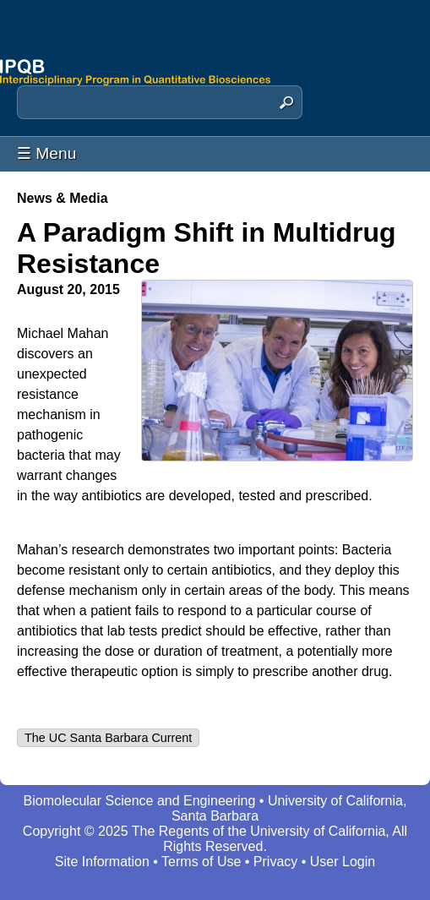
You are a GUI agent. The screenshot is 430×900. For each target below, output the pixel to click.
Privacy (275, 861)
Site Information (102, 861)
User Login (342, 861)
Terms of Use (201, 861)
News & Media (62, 198)
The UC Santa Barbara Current (108, 738)
